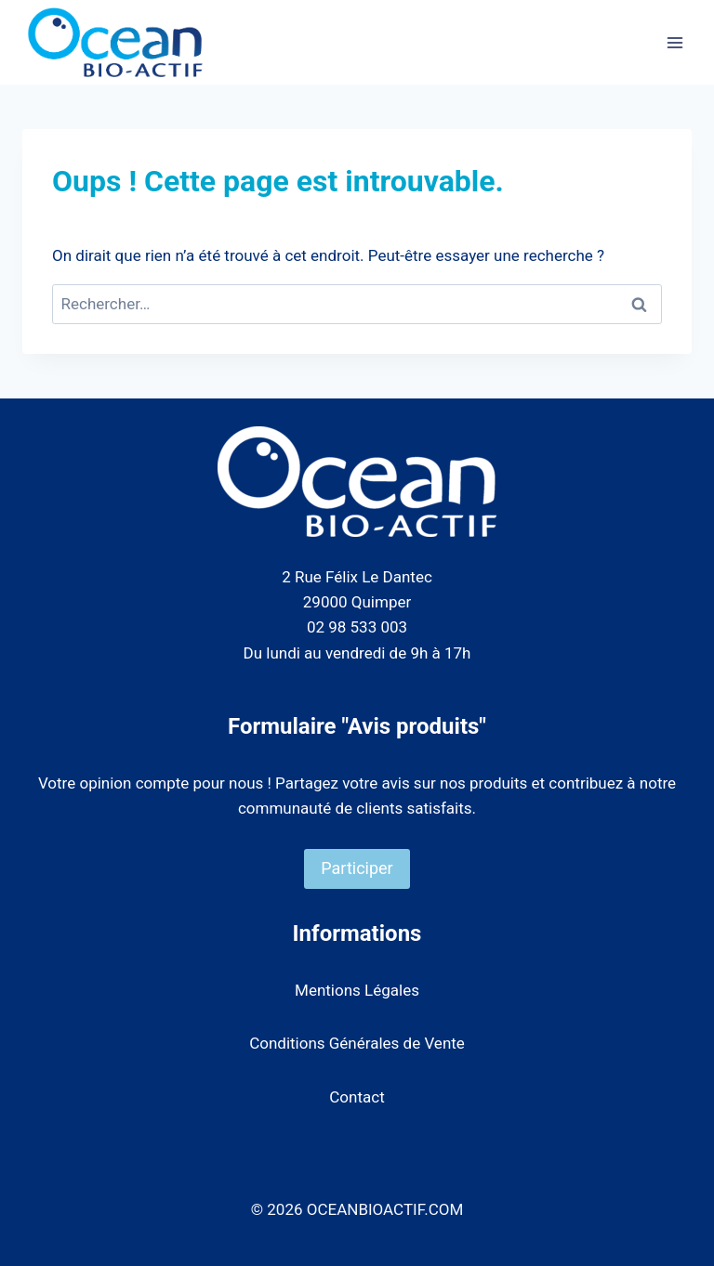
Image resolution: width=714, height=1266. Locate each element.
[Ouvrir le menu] (674, 42)
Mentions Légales (357, 990)
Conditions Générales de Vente (357, 1043)
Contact (356, 1097)
